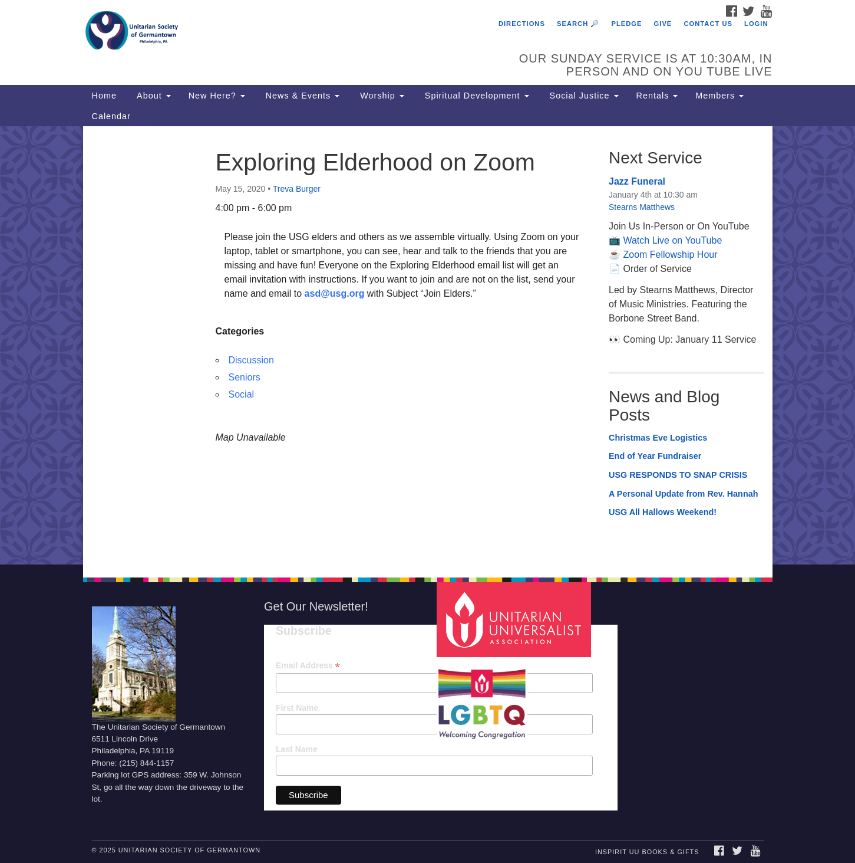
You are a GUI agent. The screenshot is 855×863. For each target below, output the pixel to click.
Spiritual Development (475, 95)
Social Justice (583, 95)
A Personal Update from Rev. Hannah (683, 493)
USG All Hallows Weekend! (663, 512)
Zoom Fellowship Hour (670, 255)
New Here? (217, 95)
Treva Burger (297, 188)
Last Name (297, 749)
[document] (427, 345)
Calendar (111, 116)
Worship (380, 95)
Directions (522, 23)
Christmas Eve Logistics (658, 437)
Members (719, 95)
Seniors (244, 377)
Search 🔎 (578, 23)
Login (756, 23)
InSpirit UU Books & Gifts (647, 851)
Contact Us (708, 23)
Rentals (657, 95)
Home (104, 95)
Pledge (626, 23)
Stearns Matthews (642, 207)
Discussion (251, 360)
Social (242, 394)
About (152, 95)
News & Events (301, 95)
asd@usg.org (335, 293)
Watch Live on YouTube (672, 240)
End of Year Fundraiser (655, 456)
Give (663, 23)
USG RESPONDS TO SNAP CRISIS (678, 475)
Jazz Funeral (637, 181)
